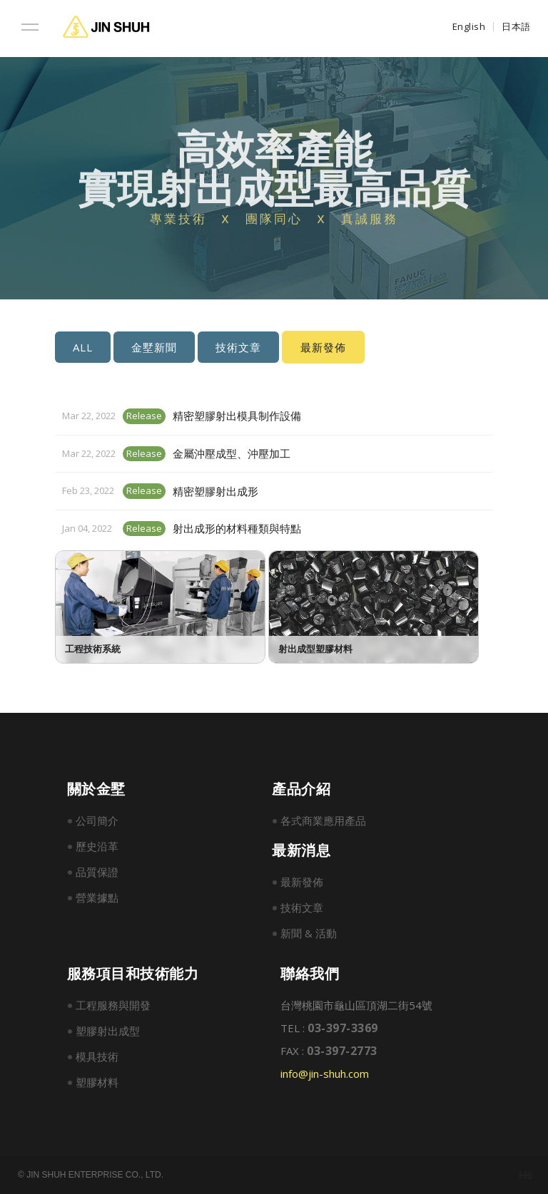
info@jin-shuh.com (324, 1073)
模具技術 (97, 1056)
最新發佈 (301, 882)
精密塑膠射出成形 (215, 491)
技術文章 (238, 347)
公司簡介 (97, 820)
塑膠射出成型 (108, 1031)
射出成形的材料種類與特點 (237, 528)
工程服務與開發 (113, 1005)
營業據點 (97, 897)
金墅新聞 (154, 347)
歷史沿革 (97, 846)
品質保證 (97, 872)
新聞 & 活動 (308, 933)
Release (144, 415)
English (469, 26)
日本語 (516, 26)
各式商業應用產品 (323, 820)
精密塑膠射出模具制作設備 (237, 415)
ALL (83, 347)
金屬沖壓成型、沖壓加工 (231, 453)
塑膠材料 (97, 1082)
